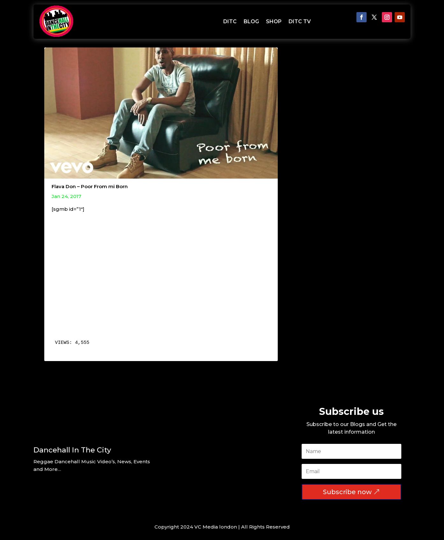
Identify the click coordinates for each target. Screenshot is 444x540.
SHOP (274, 21)
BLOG (251, 21)
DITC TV (300, 21)
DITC (230, 21)
